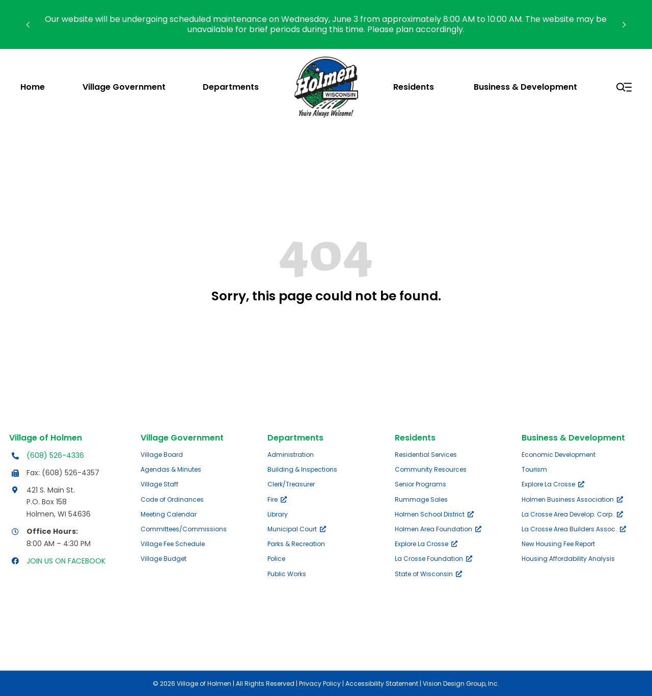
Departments (295, 438)
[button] (28, 24)
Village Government (182, 438)
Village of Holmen (45, 438)
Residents (415, 438)
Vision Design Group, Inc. (461, 683)
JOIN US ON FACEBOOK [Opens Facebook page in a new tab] (65, 561)
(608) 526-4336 (55, 455)
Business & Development (573, 438)
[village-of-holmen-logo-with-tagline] (326, 60)
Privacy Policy (320, 683)
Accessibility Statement (381, 683)
